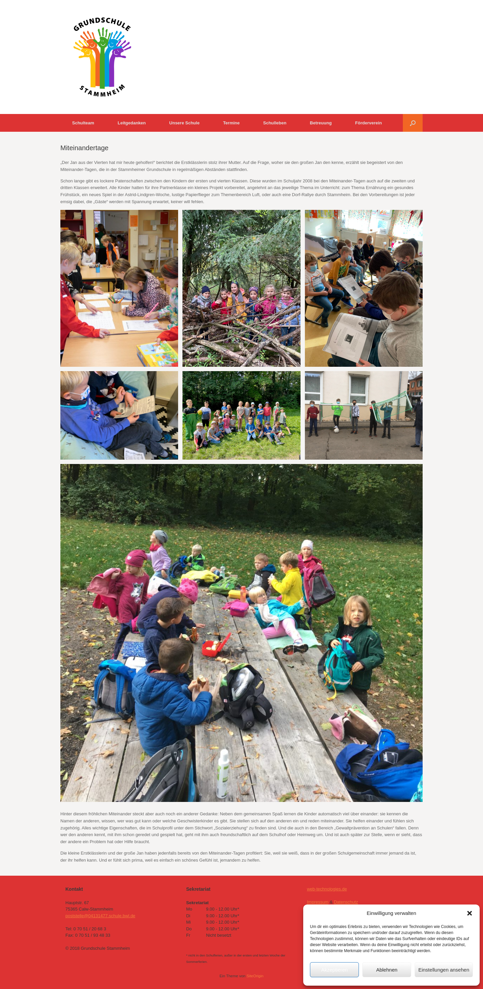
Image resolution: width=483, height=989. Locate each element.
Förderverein (368, 122)
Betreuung (321, 122)
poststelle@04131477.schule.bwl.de (100, 915)
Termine (231, 122)
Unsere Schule (184, 122)
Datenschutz (346, 902)
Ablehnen (386, 970)
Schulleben (274, 122)
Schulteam (83, 122)
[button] (469, 913)
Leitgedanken (132, 122)
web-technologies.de (327, 888)
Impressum (317, 902)
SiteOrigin (255, 976)
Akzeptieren (334, 970)
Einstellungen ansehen (443, 970)
